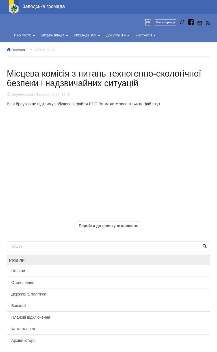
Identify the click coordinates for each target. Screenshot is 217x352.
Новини (18, 271)
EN (148, 22)
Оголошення (45, 50)
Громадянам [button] (87, 35)
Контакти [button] (146, 35)
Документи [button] (117, 35)
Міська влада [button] (54, 35)
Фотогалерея (23, 329)
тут (157, 104)
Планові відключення (30, 317)
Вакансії (18, 305)
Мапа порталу (165, 22)
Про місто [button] (24, 35)
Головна (16, 50)
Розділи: (17, 260)
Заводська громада (43, 6)
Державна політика (28, 294)
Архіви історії (23, 340)
